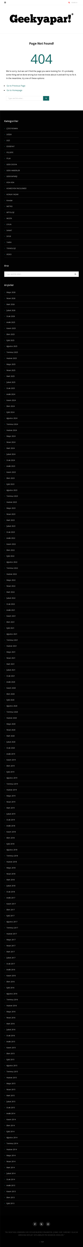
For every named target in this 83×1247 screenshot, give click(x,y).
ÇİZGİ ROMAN (12, 128)
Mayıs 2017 (10, 939)
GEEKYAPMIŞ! (11, 176)
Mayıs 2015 (10, 1083)
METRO (9, 206)
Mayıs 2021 (10, 652)
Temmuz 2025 (12, 352)
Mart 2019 (10, 808)
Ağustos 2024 (11, 418)
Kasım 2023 (11, 472)
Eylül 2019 (10, 772)
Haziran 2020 (11, 718)
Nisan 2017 (10, 945)
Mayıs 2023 (10, 508)
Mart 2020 (10, 736)
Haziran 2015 (11, 1077)
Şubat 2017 (10, 958)
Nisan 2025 (10, 370)
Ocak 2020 (10, 748)
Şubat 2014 (10, 1173)
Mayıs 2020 (10, 724)
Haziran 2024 (11, 430)
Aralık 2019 (10, 754)
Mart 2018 (10, 880)
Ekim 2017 (10, 909)
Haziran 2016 (11, 1005)
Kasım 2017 (11, 904)
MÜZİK (9, 218)
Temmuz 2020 (12, 712)
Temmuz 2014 (12, 1143)
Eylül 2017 (10, 915)
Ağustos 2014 (11, 1137)
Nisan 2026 (10, 298)
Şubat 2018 (10, 886)
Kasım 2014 (11, 1119)
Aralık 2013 (10, 1185)
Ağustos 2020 (11, 706)
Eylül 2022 (10, 556)
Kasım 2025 (11, 328)
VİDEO (9, 254)
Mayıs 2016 (10, 1011)
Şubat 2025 (10, 382)
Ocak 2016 (10, 1035)
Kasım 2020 (11, 688)
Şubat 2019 (10, 814)
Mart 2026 (10, 304)
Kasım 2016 (11, 975)
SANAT (9, 230)
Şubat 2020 (10, 742)
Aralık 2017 (10, 898)
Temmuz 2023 (12, 496)
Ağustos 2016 (11, 993)
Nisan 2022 (10, 586)
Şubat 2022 (10, 598)
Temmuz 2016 (12, 999)
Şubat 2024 (10, 454)
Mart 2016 (10, 1023)
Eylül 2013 (10, 1203)
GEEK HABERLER (13, 170)
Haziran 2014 (11, 1149)
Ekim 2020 (10, 694)
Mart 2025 (10, 376)
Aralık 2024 (10, 394)
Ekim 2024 (10, 406)
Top (41, 1242)
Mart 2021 (10, 664)
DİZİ (8, 140)
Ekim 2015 (10, 1053)
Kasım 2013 (11, 1191)
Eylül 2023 (10, 484)
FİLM (8, 158)
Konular (9, 200)
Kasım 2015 (11, 1047)
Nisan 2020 (10, 730)
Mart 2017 (10, 951)
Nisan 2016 (10, 1017)
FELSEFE (9, 152)
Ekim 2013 (10, 1197)
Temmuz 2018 (12, 856)
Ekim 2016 (10, 981)
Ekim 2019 (10, 766)
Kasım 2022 (11, 544)
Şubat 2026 (10, 310)
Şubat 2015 (10, 1101)
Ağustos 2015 (11, 1065)
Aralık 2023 (10, 466)
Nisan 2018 (10, 874)
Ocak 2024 (10, 460)
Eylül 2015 (10, 1059)
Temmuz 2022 (12, 568)
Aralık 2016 (10, 969)
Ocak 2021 (10, 676)
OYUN (8, 224)
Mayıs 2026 (10, 292)
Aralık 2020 (10, 682)
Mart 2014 (10, 1167)
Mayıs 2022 (10, 580)
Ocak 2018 (10, 892)
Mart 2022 (10, 592)
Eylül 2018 (10, 844)
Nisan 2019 (10, 802)
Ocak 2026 (10, 316)
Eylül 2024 (10, 412)
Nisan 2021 (10, 658)
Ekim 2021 (10, 622)
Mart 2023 (10, 520)
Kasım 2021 (11, 616)
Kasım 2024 (11, 400)
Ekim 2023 (10, 478)
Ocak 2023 (10, 532)
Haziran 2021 (11, 646)
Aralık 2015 (10, 1041)
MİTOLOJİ (10, 212)
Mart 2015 (10, 1095)
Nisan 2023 (10, 514)
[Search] (69, 2)
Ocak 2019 (10, 820)
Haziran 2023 (11, 502)
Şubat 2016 (10, 1029)
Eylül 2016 (10, 987)
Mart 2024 (10, 448)
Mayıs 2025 (10, 364)
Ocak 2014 (10, 1179)
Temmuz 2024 (12, 424)
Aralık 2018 (10, 826)
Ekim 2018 (10, 838)
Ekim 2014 (10, 1125)
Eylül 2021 (10, 628)
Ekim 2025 (10, 334)
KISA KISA (10, 182)
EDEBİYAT (10, 146)
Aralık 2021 (10, 610)
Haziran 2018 (11, 862)
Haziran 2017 (11, 934)
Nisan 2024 (10, 442)
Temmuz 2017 (12, 928)
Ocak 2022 (10, 604)
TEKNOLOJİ (11, 248)
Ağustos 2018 (11, 850)
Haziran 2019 (11, 790)
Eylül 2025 (10, 340)
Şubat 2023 (10, 526)
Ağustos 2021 (11, 634)
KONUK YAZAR (12, 194)
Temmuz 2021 (12, 640)
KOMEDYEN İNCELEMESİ (16, 188)
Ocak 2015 (10, 1107)
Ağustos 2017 (11, 922)
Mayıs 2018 (10, 868)
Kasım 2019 (11, 760)
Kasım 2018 (11, 832)
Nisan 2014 (10, 1161)
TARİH (8, 242)
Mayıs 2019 (10, 796)
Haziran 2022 (11, 574)
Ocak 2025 (10, 388)
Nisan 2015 (10, 1089)
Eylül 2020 (10, 700)
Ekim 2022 (10, 550)
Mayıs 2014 (10, 1155)
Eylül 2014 (10, 1131)
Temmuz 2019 (12, 784)
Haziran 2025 (11, 358)
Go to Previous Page (16, 85)
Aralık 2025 (10, 322)
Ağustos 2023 (11, 490)
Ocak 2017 (10, 964)
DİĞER (9, 134)
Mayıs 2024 (10, 436)
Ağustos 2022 (11, 562)
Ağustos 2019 (11, 778)
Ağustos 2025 (11, 346)
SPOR (8, 236)
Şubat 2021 (10, 670)
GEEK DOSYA (11, 164)
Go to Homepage (14, 90)
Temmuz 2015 (12, 1071)
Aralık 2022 (10, 538)
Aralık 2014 (10, 1113)
